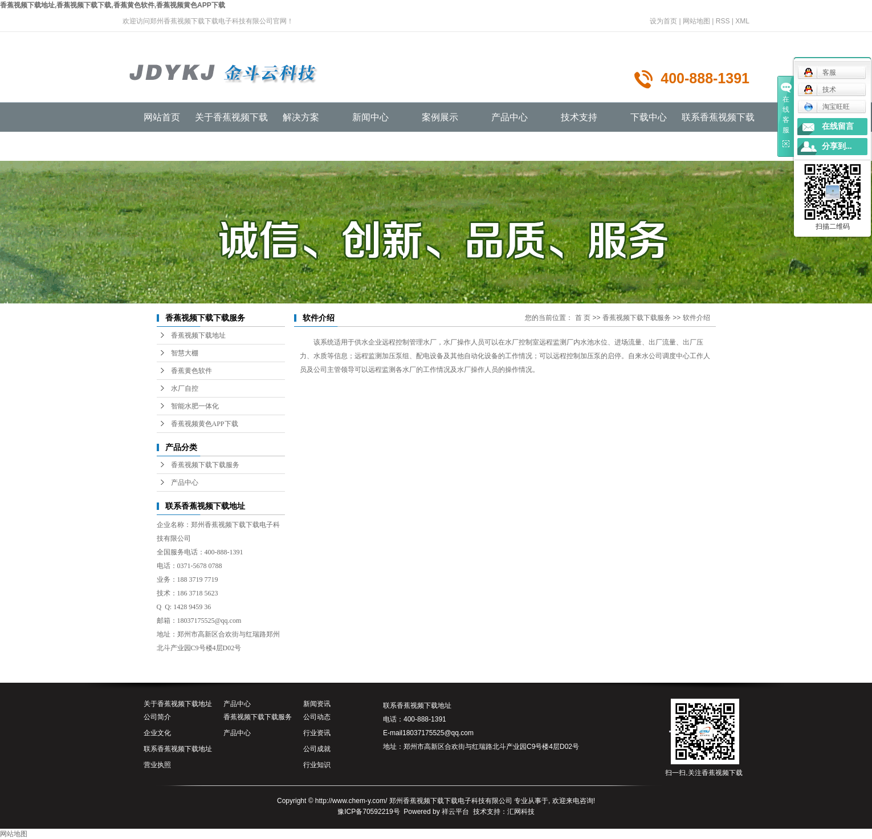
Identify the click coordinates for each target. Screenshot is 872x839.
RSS (723, 21)
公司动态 (317, 717)
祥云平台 (455, 812)
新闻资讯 (317, 704)
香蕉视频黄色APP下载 (204, 424)
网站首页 (162, 117)
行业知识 (317, 765)
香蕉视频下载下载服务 (205, 465)
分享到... (837, 146)
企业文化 (157, 733)
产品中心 (509, 117)
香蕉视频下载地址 (198, 335)
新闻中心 (370, 117)
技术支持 (579, 117)
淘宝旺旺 (827, 106)
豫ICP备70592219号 (368, 812)
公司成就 (317, 749)
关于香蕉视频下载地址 (178, 704)
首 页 (582, 318)
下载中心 (648, 117)
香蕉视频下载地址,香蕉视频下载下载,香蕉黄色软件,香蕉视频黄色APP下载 (112, 5)
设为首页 (663, 21)
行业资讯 (317, 733)
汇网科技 (521, 812)
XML (742, 21)
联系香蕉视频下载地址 (178, 749)
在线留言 (838, 126)
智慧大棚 (184, 353)
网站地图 (696, 21)
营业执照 (157, 765)
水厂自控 (184, 388)
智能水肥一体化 (195, 406)
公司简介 (157, 717)
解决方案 (301, 117)
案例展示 (440, 117)
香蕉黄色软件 (191, 371)
